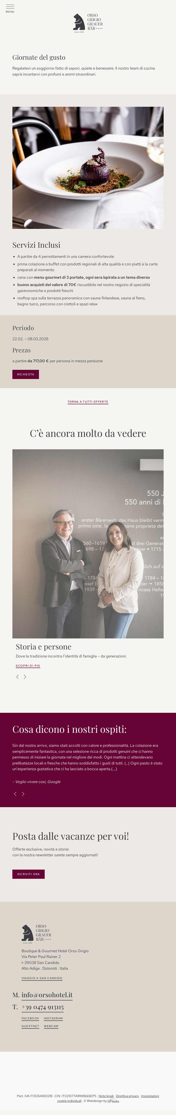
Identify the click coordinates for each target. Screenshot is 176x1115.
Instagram (53, 1018)
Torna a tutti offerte (88, 402)
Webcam (51, 1026)
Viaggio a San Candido (42, 978)
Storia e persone (44, 646)
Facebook (30, 1018)
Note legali (106, 1096)
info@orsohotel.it (47, 994)
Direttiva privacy (127, 1096)
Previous (17, 676)
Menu (10, 11)
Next (24, 676)
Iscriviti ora (28, 874)
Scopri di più (28, 666)
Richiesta (25, 374)
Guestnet (31, 1026)
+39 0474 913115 (43, 1006)
